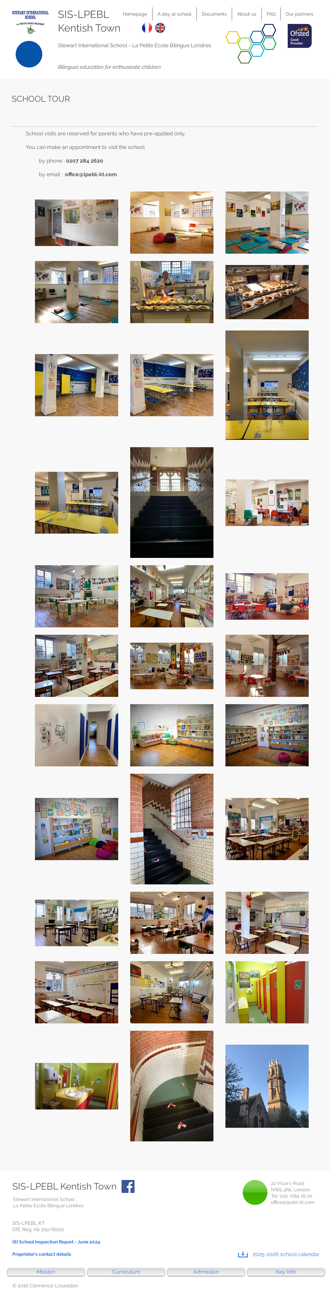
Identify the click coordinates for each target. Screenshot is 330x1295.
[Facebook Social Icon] (128, 1186)
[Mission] (46, 1272)
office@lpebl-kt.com (91, 174)
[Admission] (206, 1272)
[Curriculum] (126, 1272)
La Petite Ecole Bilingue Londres (171, 45)
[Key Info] (286, 1272)
